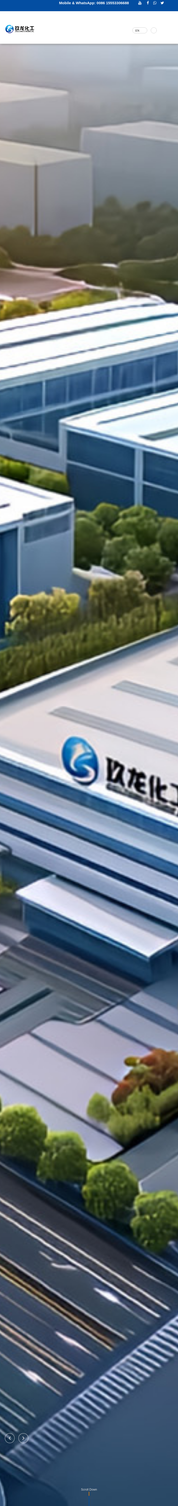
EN (136, 30)
